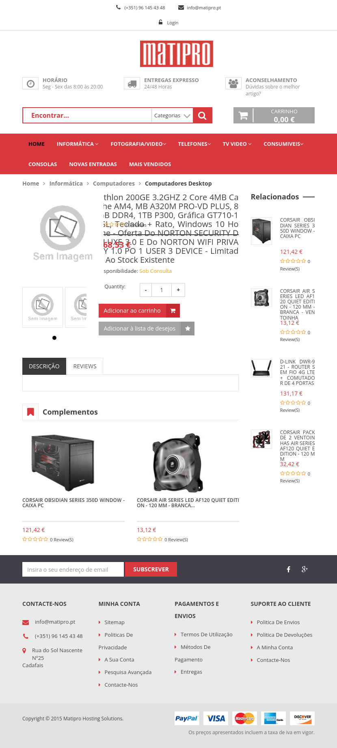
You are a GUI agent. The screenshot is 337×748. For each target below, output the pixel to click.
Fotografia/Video (138, 143)
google (304, 569)
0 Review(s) (61, 539)
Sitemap (115, 622)
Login (173, 22)
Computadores (114, 183)
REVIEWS (85, 366)
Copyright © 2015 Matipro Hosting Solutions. (72, 718)
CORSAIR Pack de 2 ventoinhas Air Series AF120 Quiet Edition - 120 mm (297, 446)
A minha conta (275, 647)
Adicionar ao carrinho (132, 310)
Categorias (172, 115)
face (288, 569)
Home (36, 143)
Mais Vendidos (150, 164)
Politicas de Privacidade (116, 641)
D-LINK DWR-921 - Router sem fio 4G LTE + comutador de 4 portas (297, 372)
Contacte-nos (121, 684)
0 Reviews (136, 225)
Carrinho (284, 115)
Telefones (194, 143)
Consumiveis (283, 143)
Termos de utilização (207, 634)
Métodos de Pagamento (193, 653)
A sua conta (119, 659)
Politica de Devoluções (285, 634)
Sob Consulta (155, 271)
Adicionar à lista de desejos (140, 328)
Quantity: (115, 286)
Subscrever (151, 569)
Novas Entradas (93, 164)
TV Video (237, 143)
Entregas (191, 671)
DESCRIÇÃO (44, 366)
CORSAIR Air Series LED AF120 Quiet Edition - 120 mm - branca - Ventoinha (297, 304)
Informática (78, 143)
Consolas (42, 164)
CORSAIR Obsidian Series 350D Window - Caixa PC (73, 503)
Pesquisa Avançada (128, 672)
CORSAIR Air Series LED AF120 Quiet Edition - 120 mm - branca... (188, 503)
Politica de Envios (278, 622)
